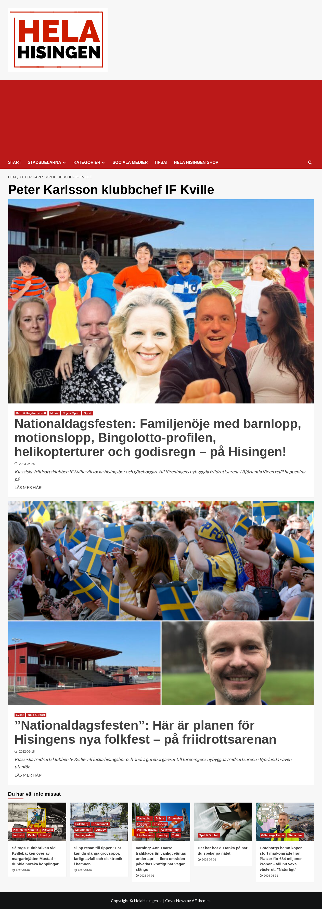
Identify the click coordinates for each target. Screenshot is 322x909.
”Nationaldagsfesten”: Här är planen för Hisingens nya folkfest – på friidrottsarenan (146, 732)
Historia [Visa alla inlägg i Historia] (47, 829)
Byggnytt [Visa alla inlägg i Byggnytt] (143, 824)
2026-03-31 (271, 875)
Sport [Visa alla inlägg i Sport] (87, 413)
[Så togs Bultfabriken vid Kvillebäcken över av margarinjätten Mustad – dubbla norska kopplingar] (37, 822)
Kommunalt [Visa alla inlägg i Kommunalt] (100, 824)
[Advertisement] (161, 118)
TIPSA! (160, 162)
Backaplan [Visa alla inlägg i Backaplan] (144, 818)
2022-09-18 (27, 751)
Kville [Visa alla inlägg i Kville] (31, 835)
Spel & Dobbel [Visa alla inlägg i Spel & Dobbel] (208, 835)
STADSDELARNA (47, 162)
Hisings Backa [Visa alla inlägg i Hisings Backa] (147, 829)
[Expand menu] (64, 163)
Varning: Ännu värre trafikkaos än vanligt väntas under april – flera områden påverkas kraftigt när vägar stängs (161, 858)
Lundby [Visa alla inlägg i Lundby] (45, 835)
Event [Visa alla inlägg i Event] (20, 714)
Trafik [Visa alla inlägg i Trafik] (175, 835)
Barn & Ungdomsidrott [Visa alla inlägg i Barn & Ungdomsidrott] (31, 413)
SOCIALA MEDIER (130, 162)
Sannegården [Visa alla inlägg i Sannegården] (84, 835)
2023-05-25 (27, 464)
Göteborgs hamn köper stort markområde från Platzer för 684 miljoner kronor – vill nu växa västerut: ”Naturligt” (281, 858)
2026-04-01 (147, 875)
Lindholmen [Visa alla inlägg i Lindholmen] (83, 829)
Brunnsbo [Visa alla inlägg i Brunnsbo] (175, 818)
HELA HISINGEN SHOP (196, 162)
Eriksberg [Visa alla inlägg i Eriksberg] (81, 824)
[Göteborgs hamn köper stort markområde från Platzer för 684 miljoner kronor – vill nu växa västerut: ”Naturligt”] (285, 822)
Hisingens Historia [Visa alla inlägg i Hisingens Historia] (26, 829)
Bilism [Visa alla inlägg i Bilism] (160, 818)
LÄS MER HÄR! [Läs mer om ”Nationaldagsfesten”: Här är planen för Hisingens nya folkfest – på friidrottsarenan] (29, 775)
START (14, 162)
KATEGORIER (89, 162)
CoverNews (175, 900)
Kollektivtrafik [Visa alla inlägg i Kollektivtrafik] (170, 829)
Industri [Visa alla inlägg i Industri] (19, 835)
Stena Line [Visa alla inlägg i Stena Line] (295, 835)
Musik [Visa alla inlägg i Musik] (54, 413)
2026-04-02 (23, 870)
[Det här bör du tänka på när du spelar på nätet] (223, 822)
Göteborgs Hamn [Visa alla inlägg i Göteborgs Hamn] (272, 835)
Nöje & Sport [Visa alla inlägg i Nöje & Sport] (71, 413)
